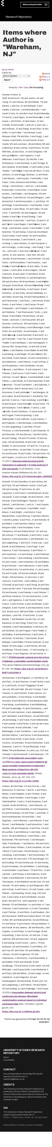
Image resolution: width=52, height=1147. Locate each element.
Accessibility (8, 1060)
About (6, 1057)
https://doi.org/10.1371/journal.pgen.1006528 (27, 476)
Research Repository (19, 16)
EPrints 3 (17, 1092)
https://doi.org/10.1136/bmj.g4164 (21, 1011)
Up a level (8, 69)
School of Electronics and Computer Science (22, 1094)
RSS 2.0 (46, 80)
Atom (47, 73)
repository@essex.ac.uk (14, 1079)
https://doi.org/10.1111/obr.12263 (20, 781)
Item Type (23, 87)
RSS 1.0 (46, 77)
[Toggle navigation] (34, 5)
